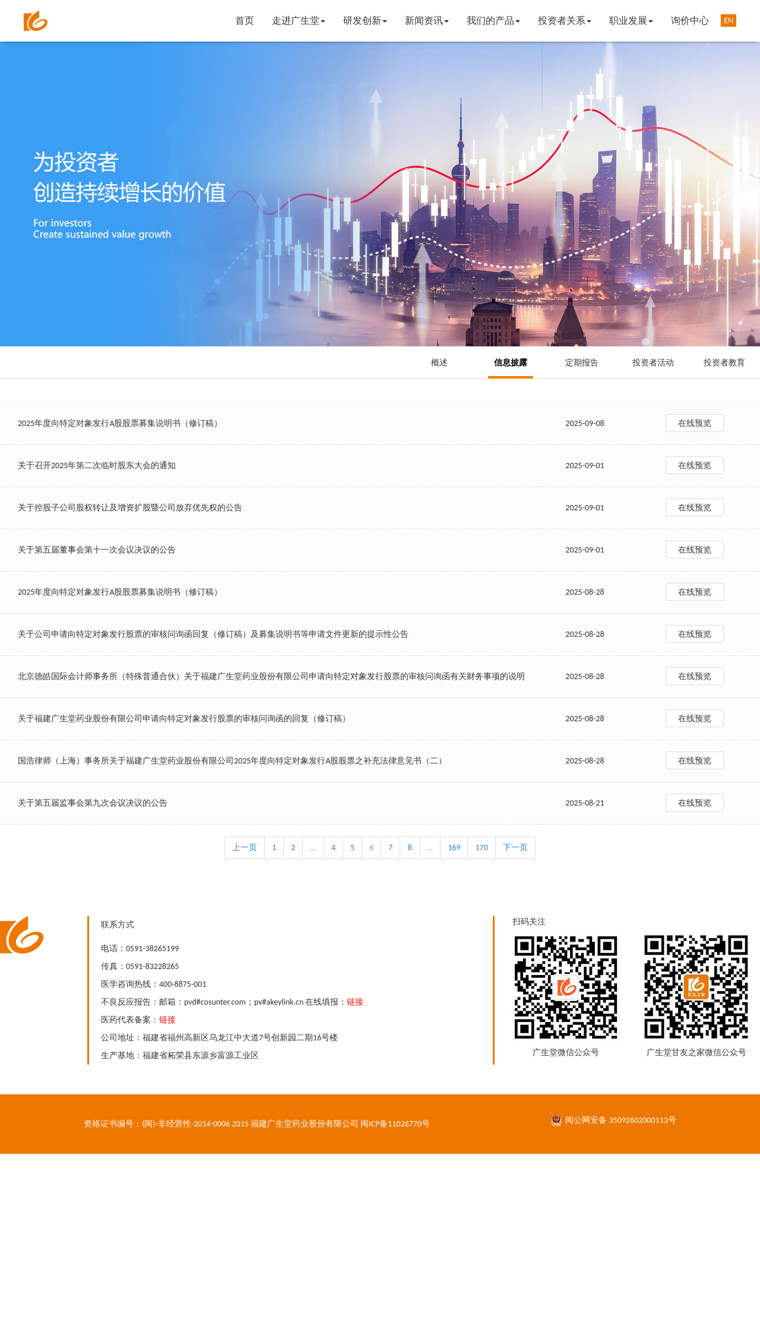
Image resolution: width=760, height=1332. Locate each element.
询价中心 (690, 20)
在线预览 (694, 423)
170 (481, 847)
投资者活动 (653, 363)
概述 (439, 363)
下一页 (515, 847)
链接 (355, 1002)
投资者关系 (564, 20)
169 (454, 847)
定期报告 (581, 363)
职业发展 (631, 20)
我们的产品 (493, 20)
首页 (244, 20)
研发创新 (365, 20)
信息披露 (510, 363)
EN (728, 20)
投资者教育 (724, 363)
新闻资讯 (427, 20)
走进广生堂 (298, 20)
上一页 (244, 847)
